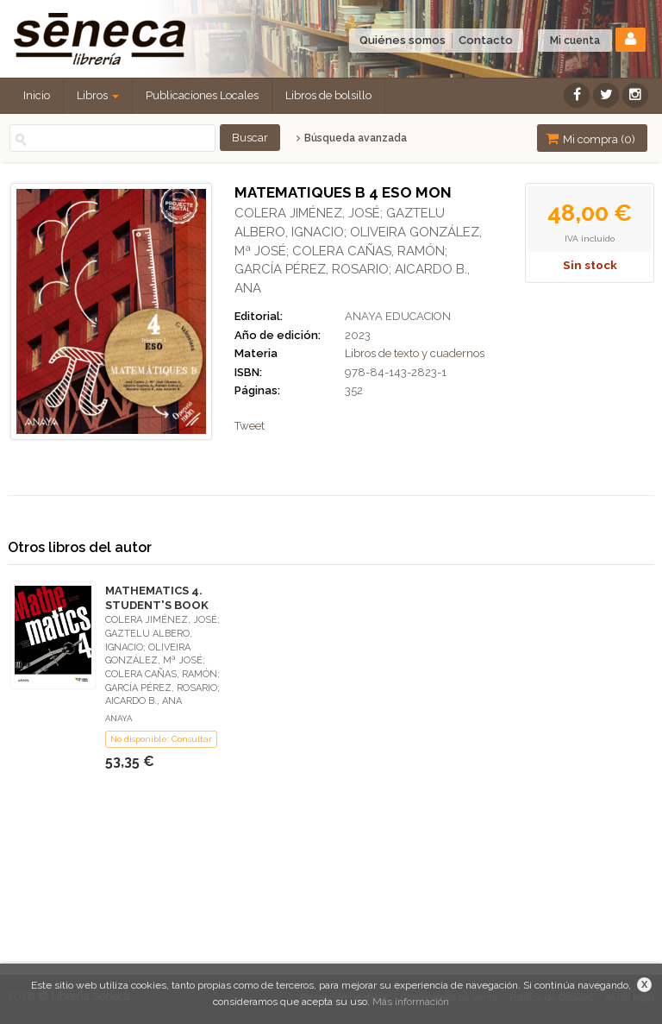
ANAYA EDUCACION (398, 316)
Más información (410, 1002)
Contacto (486, 40)
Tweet (249, 425)
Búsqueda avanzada (351, 138)
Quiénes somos (402, 40)
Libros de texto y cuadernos (414, 353)
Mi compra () (590, 138)
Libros (98, 95)
